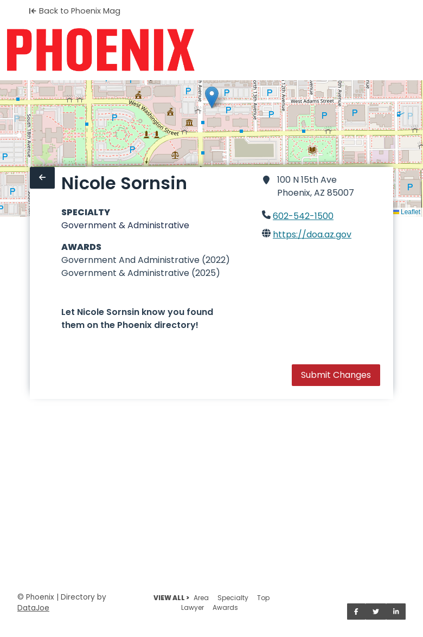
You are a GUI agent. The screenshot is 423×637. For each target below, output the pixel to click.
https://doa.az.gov (312, 234)
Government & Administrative (125, 225)
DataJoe (33, 608)
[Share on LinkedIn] (396, 611)
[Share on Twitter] (376, 611)
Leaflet (406, 212)
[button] (212, 97)
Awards (225, 607)
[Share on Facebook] (356, 611)
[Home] (100, 50)
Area (201, 597)
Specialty (232, 597)
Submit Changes (336, 375)
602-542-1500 (303, 216)
